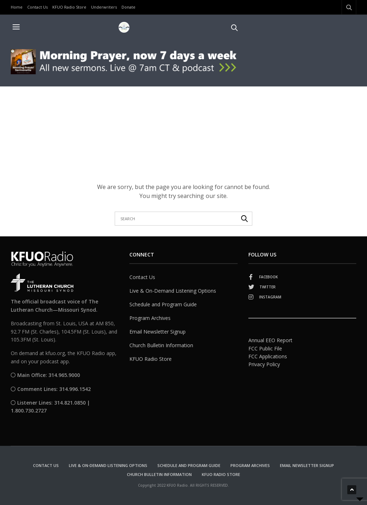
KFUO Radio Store (69, 7)
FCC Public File (265, 348)
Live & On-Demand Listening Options (172, 290)
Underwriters (104, 7)
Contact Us (37, 7)
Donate (128, 7)
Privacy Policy (264, 364)
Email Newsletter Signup (157, 331)
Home (17, 7)
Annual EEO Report (270, 340)
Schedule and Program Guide (163, 304)
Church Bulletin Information (161, 345)
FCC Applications (267, 356)
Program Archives (150, 318)
